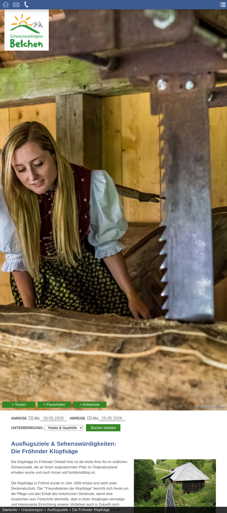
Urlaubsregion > (33, 510)
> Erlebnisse (90, 404)
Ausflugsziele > (59, 510)
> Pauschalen (54, 404)
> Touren (19, 404)
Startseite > (11, 510)
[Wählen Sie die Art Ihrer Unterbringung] (64, 428)
